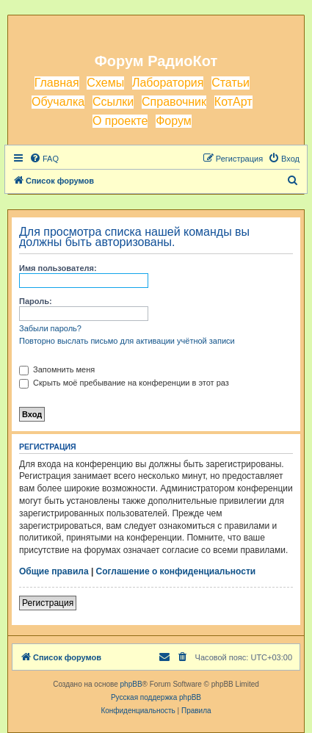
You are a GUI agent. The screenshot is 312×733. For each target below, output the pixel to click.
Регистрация (47, 603)
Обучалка (58, 101)
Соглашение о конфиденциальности (176, 571)
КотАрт (233, 101)
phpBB (131, 684)
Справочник (174, 101)
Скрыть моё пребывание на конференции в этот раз (124, 382)
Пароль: (35, 301)
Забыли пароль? (50, 328)
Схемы (105, 82)
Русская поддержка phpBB (156, 697)
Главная (57, 82)
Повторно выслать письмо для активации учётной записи (127, 340)
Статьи (230, 82)
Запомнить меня (57, 369)
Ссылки (113, 101)
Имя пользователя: (58, 268)
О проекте (120, 121)
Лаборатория (167, 82)
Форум (174, 121)
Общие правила (54, 571)
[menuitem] (44, 158)
